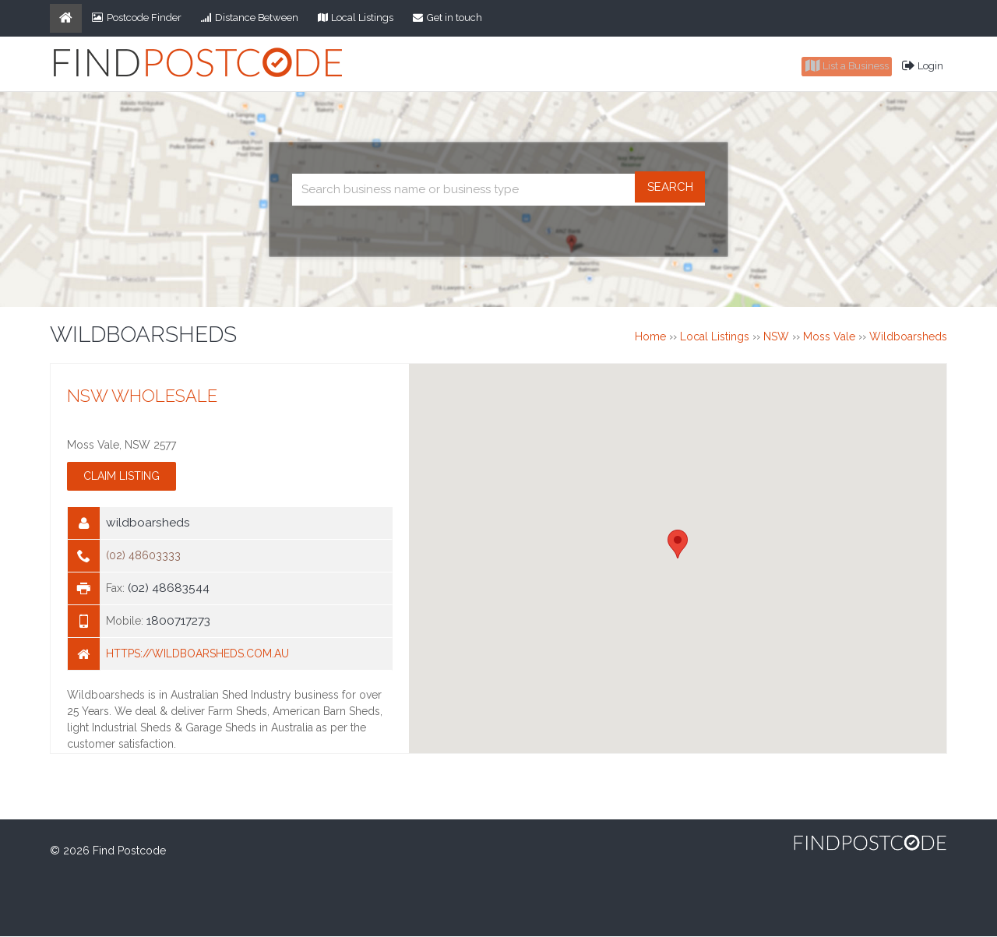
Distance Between (249, 17)
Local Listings (356, 17)
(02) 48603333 (143, 557)
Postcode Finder (136, 17)
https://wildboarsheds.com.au (197, 655)
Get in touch (447, 17)
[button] (678, 544)
